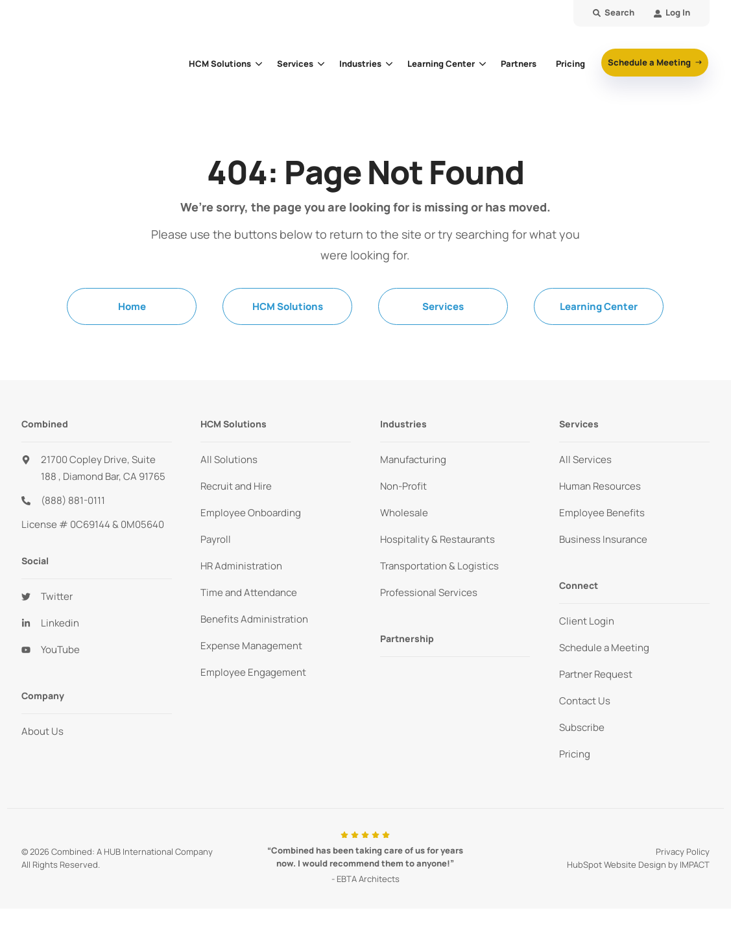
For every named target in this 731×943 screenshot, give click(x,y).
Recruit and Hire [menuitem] (236, 486)
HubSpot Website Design (616, 864)
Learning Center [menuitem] (599, 306)
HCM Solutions (220, 63)
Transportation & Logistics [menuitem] (439, 566)
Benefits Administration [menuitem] (254, 619)
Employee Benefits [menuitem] (602, 512)
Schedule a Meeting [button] (650, 62)
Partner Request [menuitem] (595, 674)
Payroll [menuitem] (215, 539)
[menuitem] (672, 13)
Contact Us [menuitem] (584, 701)
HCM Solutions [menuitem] (287, 306)
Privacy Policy (683, 851)
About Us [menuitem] (42, 731)
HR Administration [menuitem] (241, 566)
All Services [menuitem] (585, 459)
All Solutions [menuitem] (229, 459)
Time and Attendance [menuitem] (248, 592)
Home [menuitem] (132, 306)
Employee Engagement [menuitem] (253, 672)
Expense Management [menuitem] (251, 645)
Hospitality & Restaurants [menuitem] (437, 539)
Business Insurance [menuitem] (603, 539)
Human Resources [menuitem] (600, 486)
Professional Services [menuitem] (428, 592)
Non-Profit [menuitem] (403, 486)
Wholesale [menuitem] (404, 512)
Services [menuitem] (443, 306)
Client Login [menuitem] (586, 621)
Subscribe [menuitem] (582, 727)
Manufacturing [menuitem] (413, 459)
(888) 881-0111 (73, 500)
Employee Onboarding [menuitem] (250, 512)
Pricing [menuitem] (574, 754)
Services (295, 63)
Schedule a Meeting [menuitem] (604, 647)
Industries (360, 63)
